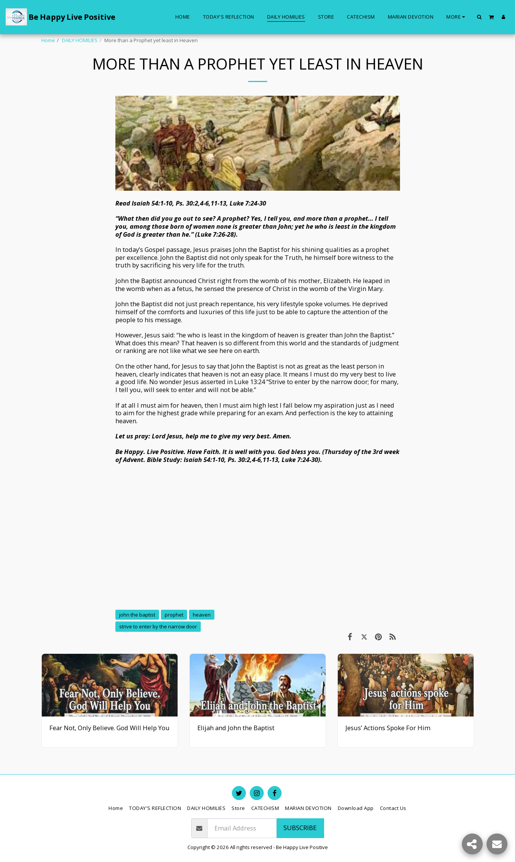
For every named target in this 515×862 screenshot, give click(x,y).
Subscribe (300, 827)
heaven (202, 614)
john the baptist (137, 614)
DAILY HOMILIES (80, 40)
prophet (174, 614)
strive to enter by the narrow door (158, 626)
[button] (479, 16)
